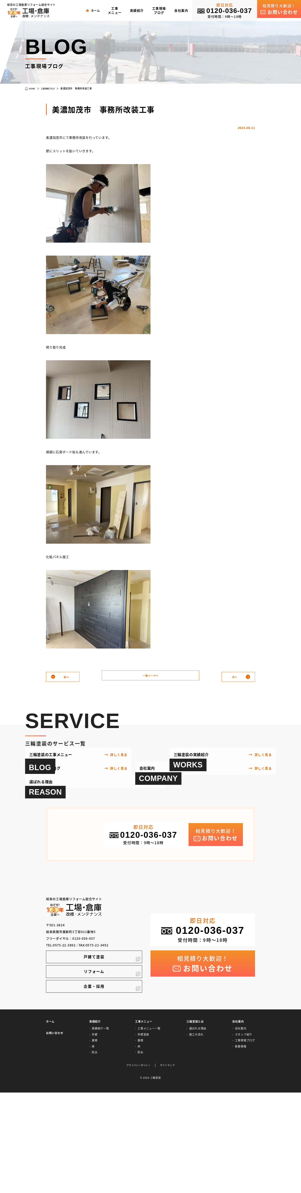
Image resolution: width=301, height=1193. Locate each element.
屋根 (95, 1140)
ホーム (50, 1121)
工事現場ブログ (245, 1140)
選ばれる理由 (198, 1128)
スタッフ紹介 (243, 1134)
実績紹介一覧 (100, 1128)
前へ (67, 677)
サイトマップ (169, 1165)
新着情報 (240, 1146)
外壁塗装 (143, 1134)
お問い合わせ (54, 1133)
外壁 (95, 1134)
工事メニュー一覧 (149, 1128)
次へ (233, 677)
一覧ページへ (151, 677)
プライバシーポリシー (137, 1165)
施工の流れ (196, 1134)
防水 (95, 1152)
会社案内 (240, 1128)
